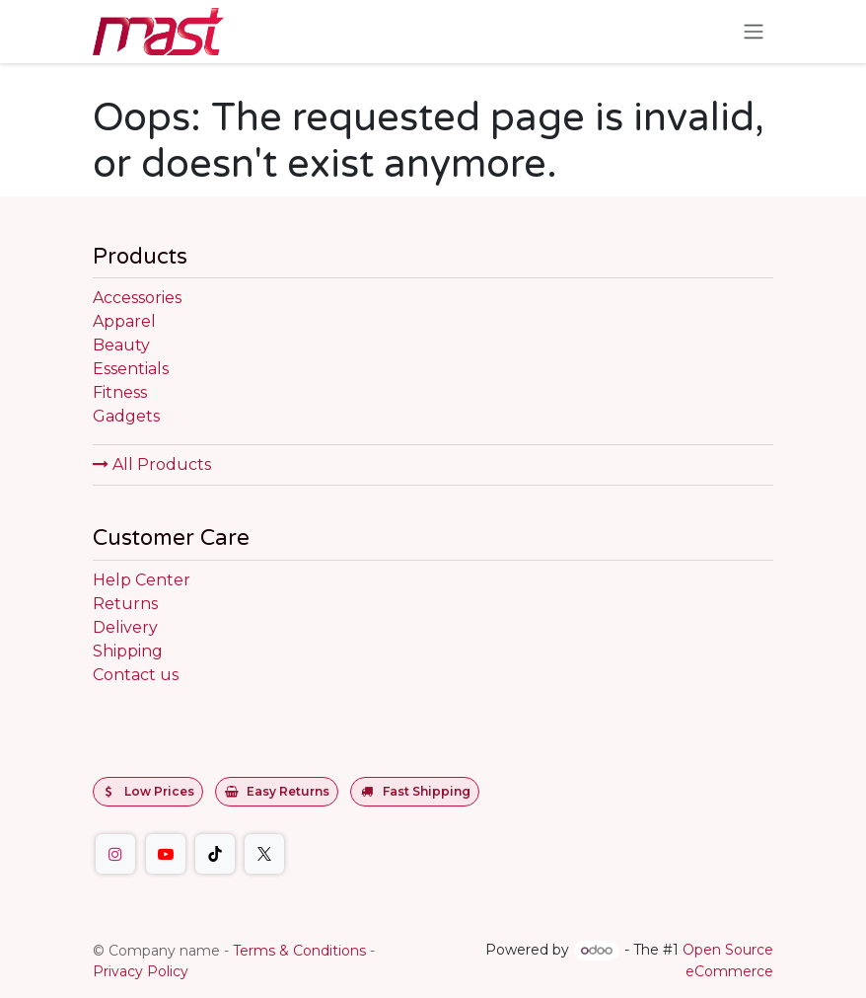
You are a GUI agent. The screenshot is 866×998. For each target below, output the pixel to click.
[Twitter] (264, 854)
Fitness (120, 392)
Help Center (141, 580)
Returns (125, 603)
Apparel (124, 321)
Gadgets (126, 416)
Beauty (121, 345)
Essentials (131, 368)
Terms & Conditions (299, 951)
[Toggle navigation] (753, 32)
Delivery (125, 627)
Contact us (136, 674)
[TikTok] (215, 854)
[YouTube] (165, 854)
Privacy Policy (140, 971)
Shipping (128, 651)
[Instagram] (115, 854)
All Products (152, 464)
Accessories (137, 297)
